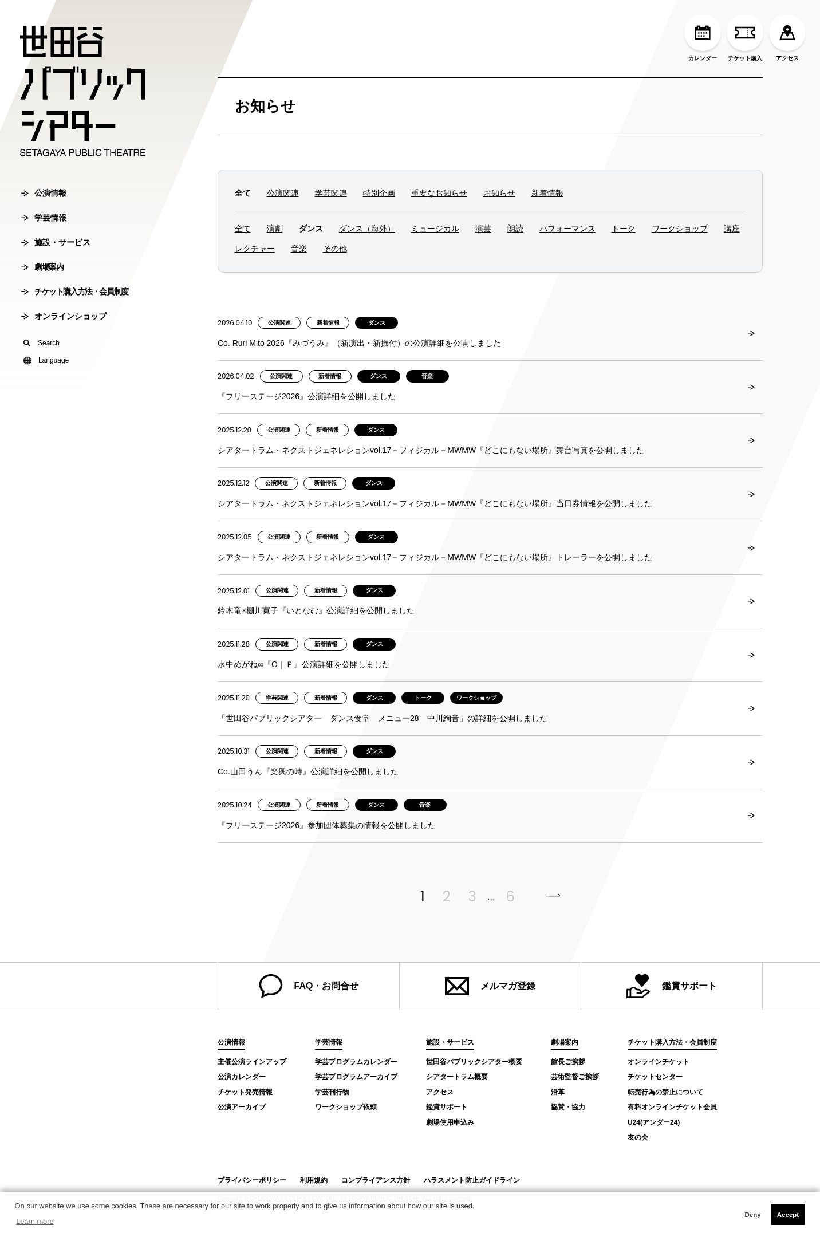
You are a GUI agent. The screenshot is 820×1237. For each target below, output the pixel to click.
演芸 (483, 228)
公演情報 (43, 199)
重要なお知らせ (439, 193)
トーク (624, 228)
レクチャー (255, 248)
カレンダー (702, 37)
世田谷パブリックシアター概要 (474, 1062)
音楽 (299, 248)
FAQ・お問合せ (309, 986)
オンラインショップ (64, 323)
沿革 (558, 1092)
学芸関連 (331, 193)
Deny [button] (752, 1214)
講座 (732, 228)
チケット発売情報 (245, 1092)
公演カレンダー (242, 1077)
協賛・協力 (568, 1107)
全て (243, 228)
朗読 (515, 228)
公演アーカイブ (242, 1107)
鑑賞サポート (671, 986)
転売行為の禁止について (665, 1092)
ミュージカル (435, 228)
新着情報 (547, 193)
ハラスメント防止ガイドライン (472, 1180)
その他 (335, 248)
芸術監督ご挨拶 (575, 1077)
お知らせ (265, 106)
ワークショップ (680, 228)
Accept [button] (788, 1214)
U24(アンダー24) (654, 1122)
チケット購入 (745, 37)
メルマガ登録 (490, 986)
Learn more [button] (34, 1221)
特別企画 (379, 193)
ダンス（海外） (367, 228)
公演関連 (283, 193)
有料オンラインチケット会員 (672, 1107)
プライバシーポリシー (252, 1180)
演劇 (275, 228)
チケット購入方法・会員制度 (74, 298)
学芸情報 (43, 224)
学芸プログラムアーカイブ (356, 1077)
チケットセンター (655, 1077)
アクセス (787, 37)
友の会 (638, 1137)
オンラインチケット (658, 1062)
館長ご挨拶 (568, 1062)
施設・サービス (55, 249)
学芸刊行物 (332, 1092)
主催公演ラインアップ (252, 1062)
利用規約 (314, 1180)
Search (41, 349)
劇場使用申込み (450, 1122)
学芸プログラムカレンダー (356, 1062)
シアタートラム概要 (457, 1077)
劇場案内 (42, 273)
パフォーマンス (567, 228)
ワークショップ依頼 (346, 1107)
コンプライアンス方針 (375, 1180)
